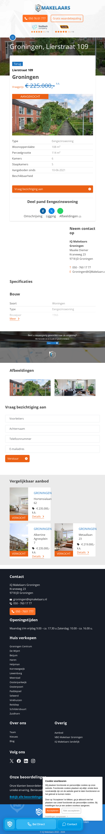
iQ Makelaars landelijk (67, 741)
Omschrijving (33, 216)
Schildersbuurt (18, 709)
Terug (17, 64)
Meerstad (15, 677)
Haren (13, 659)
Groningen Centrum (21, 646)
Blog (12, 741)
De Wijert (15, 650)
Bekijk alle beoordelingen (26, 797)
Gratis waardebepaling (67, 18)
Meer (13, 318)
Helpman (15, 664)
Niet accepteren (71, 810)
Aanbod (59, 732)
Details (36, 516)
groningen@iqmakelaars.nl (30, 599)
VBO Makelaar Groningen (69, 737)
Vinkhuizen (16, 700)
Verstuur (13, 458)
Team (13, 732)
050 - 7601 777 (22, 611)
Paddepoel (15, 691)
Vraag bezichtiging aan (28, 189)
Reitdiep (14, 704)
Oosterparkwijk (18, 682)
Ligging (51, 216)
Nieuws (14, 736)
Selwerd (14, 695)
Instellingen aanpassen (56, 816)
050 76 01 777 (35, 18)
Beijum (13, 655)
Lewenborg (16, 673)
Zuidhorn (15, 713)
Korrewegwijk (17, 668)
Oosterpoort (16, 686)
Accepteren (53, 810)
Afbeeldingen (70, 216)
